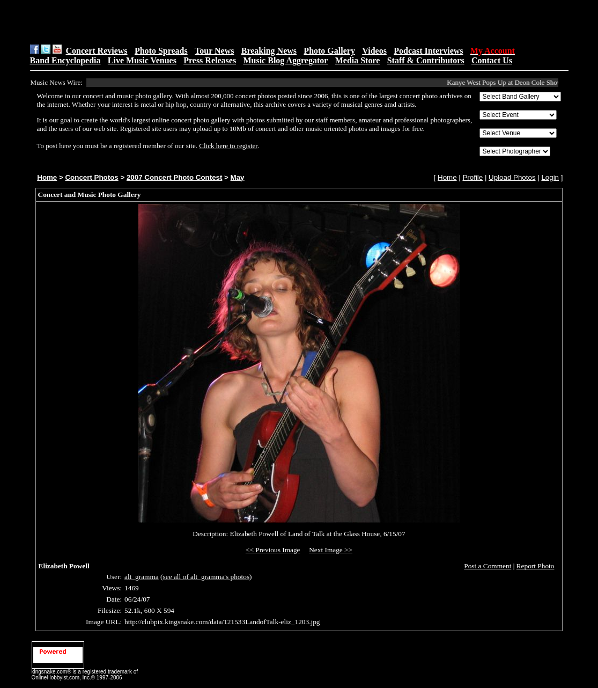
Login (550, 177)
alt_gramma (141, 577)
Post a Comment (487, 566)
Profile (472, 177)
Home (47, 177)
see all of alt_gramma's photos (206, 577)
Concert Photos (91, 177)
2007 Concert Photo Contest (174, 177)
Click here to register (228, 146)
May (238, 177)
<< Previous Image (273, 550)
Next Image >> (330, 550)
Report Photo (535, 566)
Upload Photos (512, 177)
